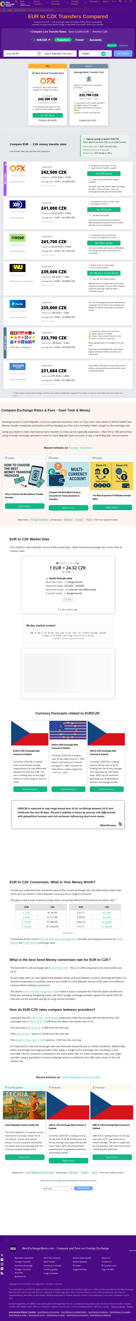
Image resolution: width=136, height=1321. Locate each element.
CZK (109, 53)
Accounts (96, 39)
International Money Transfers (22, 1312)
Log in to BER (108, 1269)
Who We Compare (52, 1257)
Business (123, 45)
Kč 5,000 (107, 917)
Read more (24, 506)
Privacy (130, 1306)
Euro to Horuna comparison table (40, 991)
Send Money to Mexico (98, 1312)
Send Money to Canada (120, 1312)
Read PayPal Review (18, 317)
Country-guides (14, 1087)
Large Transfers (51, 1273)
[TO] (58, 53)
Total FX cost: (46, 177)
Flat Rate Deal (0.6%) (101, 215)
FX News (76, 1265)
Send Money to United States (73, 1312)
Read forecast (29, 789)
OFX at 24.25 (35, 1021)
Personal (112, 45)
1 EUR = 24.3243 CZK (107, 146)
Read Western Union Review (21, 281)
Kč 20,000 (107, 921)
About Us (106, 1257)
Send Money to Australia (77, 1315)
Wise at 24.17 (23, 1033)
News (89, 519)
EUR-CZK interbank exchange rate (57, 939)
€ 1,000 (26, 912)
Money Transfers (40, 2)
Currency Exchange (59, 2)
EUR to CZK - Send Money (44, 1017)
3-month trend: (54, 593)
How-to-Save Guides (82, 1257)
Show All (25, 347)
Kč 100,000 (106, 926)
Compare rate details (48, 120)
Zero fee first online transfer (104, 279)
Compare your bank (87, 120)
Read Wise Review (17, 251)
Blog (106, 1)
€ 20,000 (26, 921)
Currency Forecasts (52, 1265)
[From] (20, 53)
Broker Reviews (80, 1261)
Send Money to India (18, 1315)
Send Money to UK (36, 1315)
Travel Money (30, 942)
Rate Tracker (49, 1261)
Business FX (20, 1276)
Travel (79, 39)
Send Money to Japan (55, 1315)
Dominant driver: (55, 589)
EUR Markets (20, 10)
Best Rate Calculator (24, 1257)
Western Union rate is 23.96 (30, 1040)
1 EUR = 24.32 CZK (68, 568)
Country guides (51, 1269)
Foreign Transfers (39, 519)
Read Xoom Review (17, 379)
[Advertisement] (68, 852)
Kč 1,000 (107, 912)
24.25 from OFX (60, 967)
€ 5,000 (26, 917)
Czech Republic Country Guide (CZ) (22, 1125)
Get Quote (104, 173)
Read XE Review (16, 218)
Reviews (68, 519)
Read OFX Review (17, 182)
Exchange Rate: (47, 181)
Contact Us (107, 1261)
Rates (9, 10)
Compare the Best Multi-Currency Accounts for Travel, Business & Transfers (64, 495)
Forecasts (94, 1)
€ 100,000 (26, 926)
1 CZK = (68, 609)
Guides (10, 458)
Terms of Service (118, 1306)
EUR (103, 53)
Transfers (63, 39)
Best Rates (25, 2)
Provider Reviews (78, 2)
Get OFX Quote (47, 115)
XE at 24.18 (34, 1027)
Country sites (110, 1265)
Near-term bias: (54, 582)
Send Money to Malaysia (100, 1315)
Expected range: (54, 586)
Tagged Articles (80, 1269)
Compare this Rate (17, 175)
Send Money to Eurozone (48, 1312)
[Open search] (120, 4)
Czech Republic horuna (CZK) (39, 1172)
